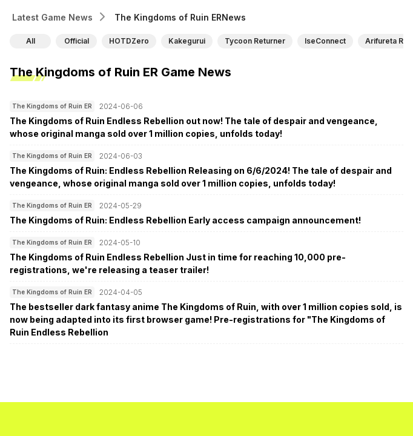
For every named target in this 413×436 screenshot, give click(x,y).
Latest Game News (52, 17)
